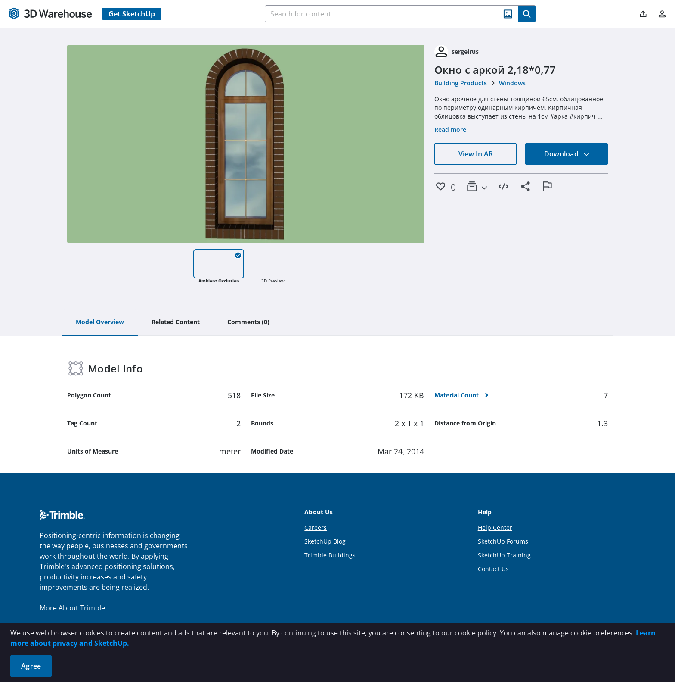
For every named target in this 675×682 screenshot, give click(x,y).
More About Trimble (72, 608)
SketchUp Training (504, 555)
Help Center (495, 527)
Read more (450, 129)
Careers (315, 527)
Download (567, 154)
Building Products (460, 83)
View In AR (475, 154)
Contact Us (493, 569)
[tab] (100, 322)
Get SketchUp (131, 14)
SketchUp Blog (325, 541)
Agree (31, 666)
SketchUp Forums (503, 541)
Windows (512, 83)
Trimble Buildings (330, 555)
